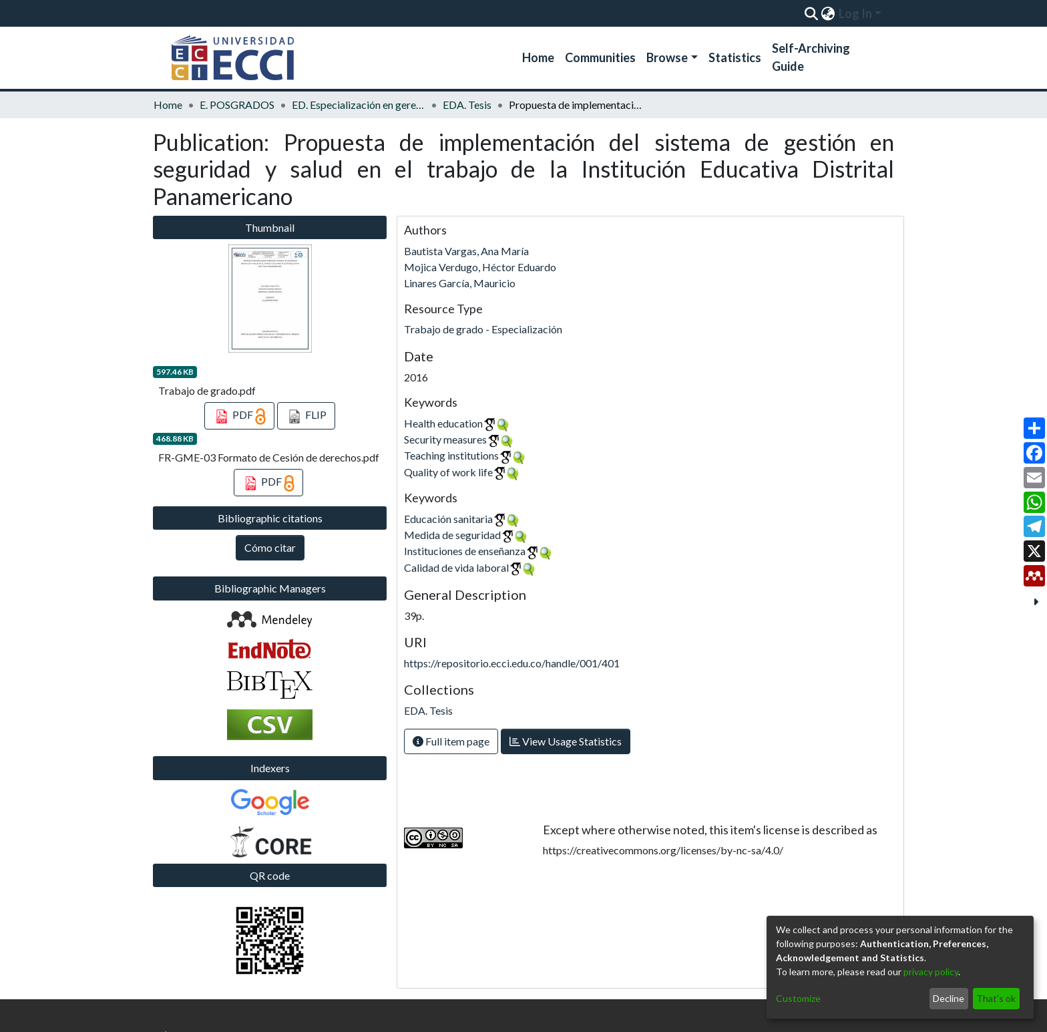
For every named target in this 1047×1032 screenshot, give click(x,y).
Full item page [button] (451, 741)
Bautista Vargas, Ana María (466, 250)
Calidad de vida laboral (456, 567)
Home (538, 57)
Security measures (445, 439)
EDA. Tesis (467, 104)
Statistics (734, 57)
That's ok (996, 998)
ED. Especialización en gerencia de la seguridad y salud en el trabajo (358, 104)
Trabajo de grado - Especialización (483, 329)
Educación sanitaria (448, 518)
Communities (600, 57)
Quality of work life (448, 472)
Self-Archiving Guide (811, 57)
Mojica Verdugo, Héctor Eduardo (480, 267)
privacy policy (930, 971)
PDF (239, 416)
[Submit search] (811, 13)
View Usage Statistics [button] (565, 741)
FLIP (306, 416)
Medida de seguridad (452, 534)
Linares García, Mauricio (459, 283)
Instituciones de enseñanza (465, 550)
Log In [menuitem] (855, 13)
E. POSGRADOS (237, 104)
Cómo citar (270, 547)
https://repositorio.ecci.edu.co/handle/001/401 (512, 663)
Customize (798, 998)
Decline (948, 998)
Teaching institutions (451, 455)
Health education (443, 423)
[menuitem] (827, 13)
